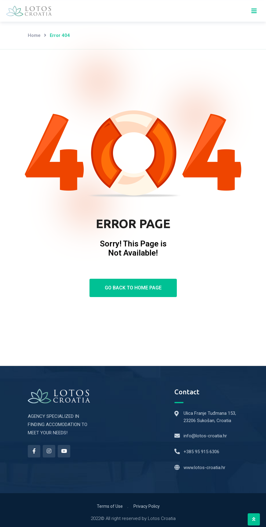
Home (34, 35)
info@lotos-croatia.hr (205, 436)
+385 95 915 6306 (201, 451)
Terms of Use (110, 506)
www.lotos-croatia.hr (204, 467)
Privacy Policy (146, 506)
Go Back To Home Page (133, 288)
